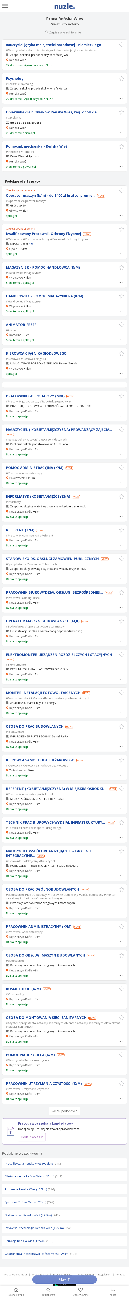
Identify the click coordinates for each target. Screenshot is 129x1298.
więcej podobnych (64, 1111)
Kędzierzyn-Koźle (20, 411)
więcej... (59, 898)
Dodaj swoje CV (32, 1137)
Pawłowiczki (17, 478)
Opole (13, 249)
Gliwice (13, 210)
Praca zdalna (40, 1274)
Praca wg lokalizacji (15, 1274)
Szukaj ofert (48, 1292)
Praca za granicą (62, 1274)
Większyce (16, 277)
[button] (121, 44)
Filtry (64, 1279)
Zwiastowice (17, 770)
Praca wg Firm (86, 1274)
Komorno (15, 335)
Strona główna (16, 1292)
